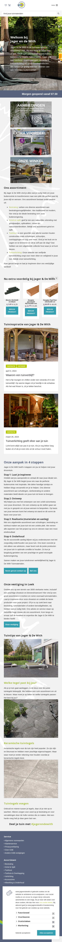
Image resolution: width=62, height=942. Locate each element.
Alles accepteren (46, 933)
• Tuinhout (8, 870)
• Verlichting (8, 876)
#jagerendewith (42, 824)
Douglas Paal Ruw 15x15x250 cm (50, 301)
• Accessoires (9, 879)
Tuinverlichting (15, 252)
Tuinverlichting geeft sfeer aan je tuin (27, 441)
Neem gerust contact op (15, 571)
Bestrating (13, 207)
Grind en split (14, 220)
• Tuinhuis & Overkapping (14, 873)
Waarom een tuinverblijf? (20, 375)
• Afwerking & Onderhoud (14, 883)
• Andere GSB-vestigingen (14, 853)
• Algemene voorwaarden (14, 840)
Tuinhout (13, 233)
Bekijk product (12, 310)
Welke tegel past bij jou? (20, 682)
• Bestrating (8, 864)
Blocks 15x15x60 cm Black (12, 301)
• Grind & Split (9, 867)
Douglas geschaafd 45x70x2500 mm (31, 301)
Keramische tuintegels (19, 743)
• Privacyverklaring (11, 847)
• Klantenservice (10, 844)
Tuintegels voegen (16, 803)
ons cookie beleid (45, 902)
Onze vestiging (11, 624)
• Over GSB (8, 850)
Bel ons (33, 571)
